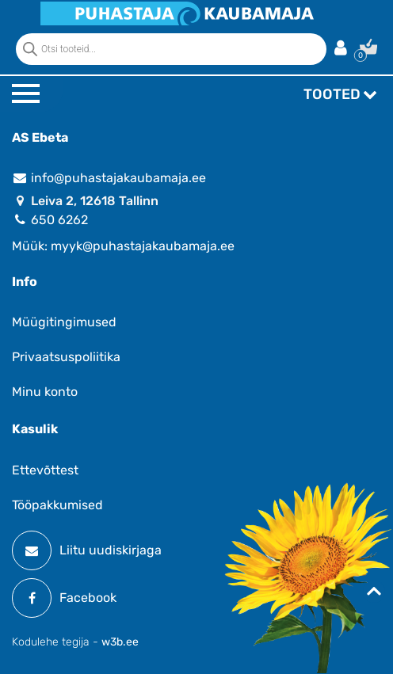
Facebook (64, 598)
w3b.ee (120, 642)
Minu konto (45, 391)
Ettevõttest (45, 470)
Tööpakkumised (57, 504)
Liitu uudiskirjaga (87, 550)
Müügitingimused (64, 321)
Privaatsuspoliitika (66, 356)
